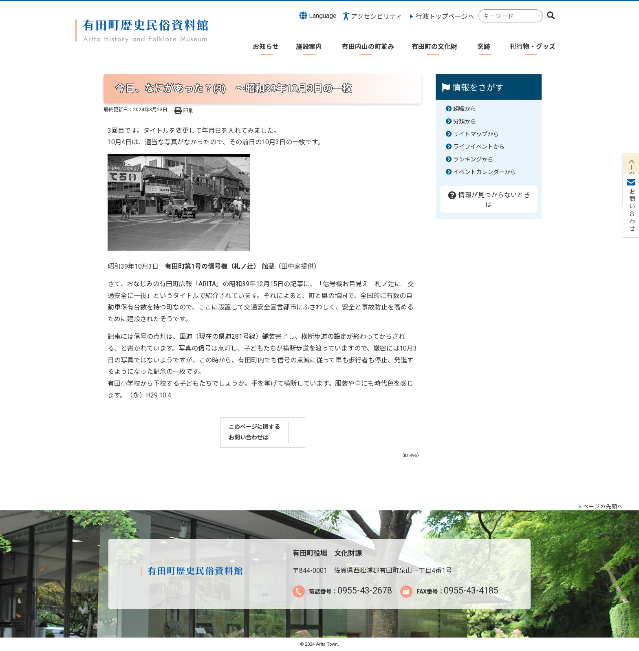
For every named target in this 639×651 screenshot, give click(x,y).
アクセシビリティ (376, 16)
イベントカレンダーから (484, 172)
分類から (464, 121)
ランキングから (473, 159)
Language (318, 15)
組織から (464, 109)
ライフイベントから (479, 146)
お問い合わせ (631, 123)
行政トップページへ (445, 16)
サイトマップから (476, 134)
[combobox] (510, 16)
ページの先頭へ (603, 506)
